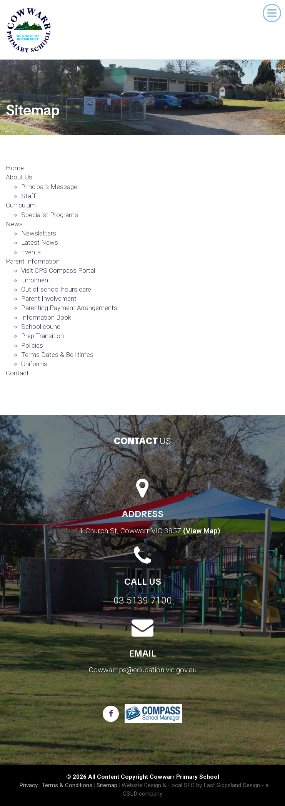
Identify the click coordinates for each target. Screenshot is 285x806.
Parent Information (33, 261)
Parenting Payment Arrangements (69, 308)
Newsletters (38, 233)
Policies (32, 345)
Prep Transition (42, 336)
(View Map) (201, 530)
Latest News (39, 242)
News (14, 224)
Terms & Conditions (67, 785)
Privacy (28, 785)
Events (31, 252)
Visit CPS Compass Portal (58, 270)
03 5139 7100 (142, 600)
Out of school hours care (56, 289)
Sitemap (107, 785)
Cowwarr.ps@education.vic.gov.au (143, 669)
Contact (17, 373)
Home (15, 168)
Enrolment (35, 280)
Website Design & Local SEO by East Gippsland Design (191, 785)
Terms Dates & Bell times (57, 354)
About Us (19, 177)
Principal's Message (49, 187)
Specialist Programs (49, 215)
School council (42, 326)
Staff (28, 196)
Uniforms (34, 364)
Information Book (46, 317)
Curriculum (21, 205)
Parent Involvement (49, 298)
